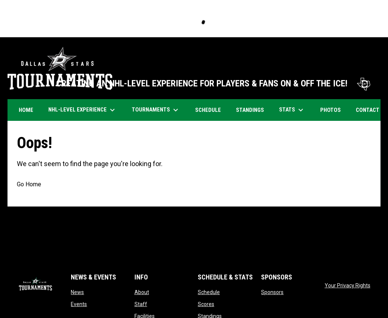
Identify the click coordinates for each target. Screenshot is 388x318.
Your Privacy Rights (347, 285)
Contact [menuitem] (367, 110)
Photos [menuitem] (333, 109)
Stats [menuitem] (292, 110)
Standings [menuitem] (250, 110)
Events (79, 304)
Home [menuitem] (26, 110)
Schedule (209, 292)
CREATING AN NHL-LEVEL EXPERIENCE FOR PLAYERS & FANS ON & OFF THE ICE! (214, 83)
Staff (140, 304)
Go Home (29, 184)
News (77, 292)
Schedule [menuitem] (211, 109)
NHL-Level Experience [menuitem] (82, 110)
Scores (206, 304)
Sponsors (272, 292)
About (141, 292)
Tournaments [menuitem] (156, 110)
